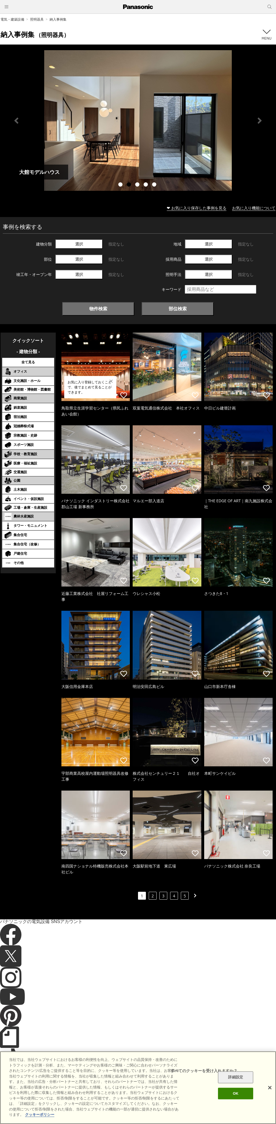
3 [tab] (138, 185)
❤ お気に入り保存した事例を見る (196, 208)
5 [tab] (155, 185)
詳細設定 (235, 1077)
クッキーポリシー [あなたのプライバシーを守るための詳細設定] (39, 1114)
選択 (79, 244)
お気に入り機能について (253, 208)
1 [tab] (121, 185)
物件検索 (98, 309)
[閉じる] (270, 1087)
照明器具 (37, 19)
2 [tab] (129, 185)
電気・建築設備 (12, 19)
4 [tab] (146, 185)
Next (259, 120)
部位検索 (178, 309)
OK (236, 1093)
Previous (16, 120)
